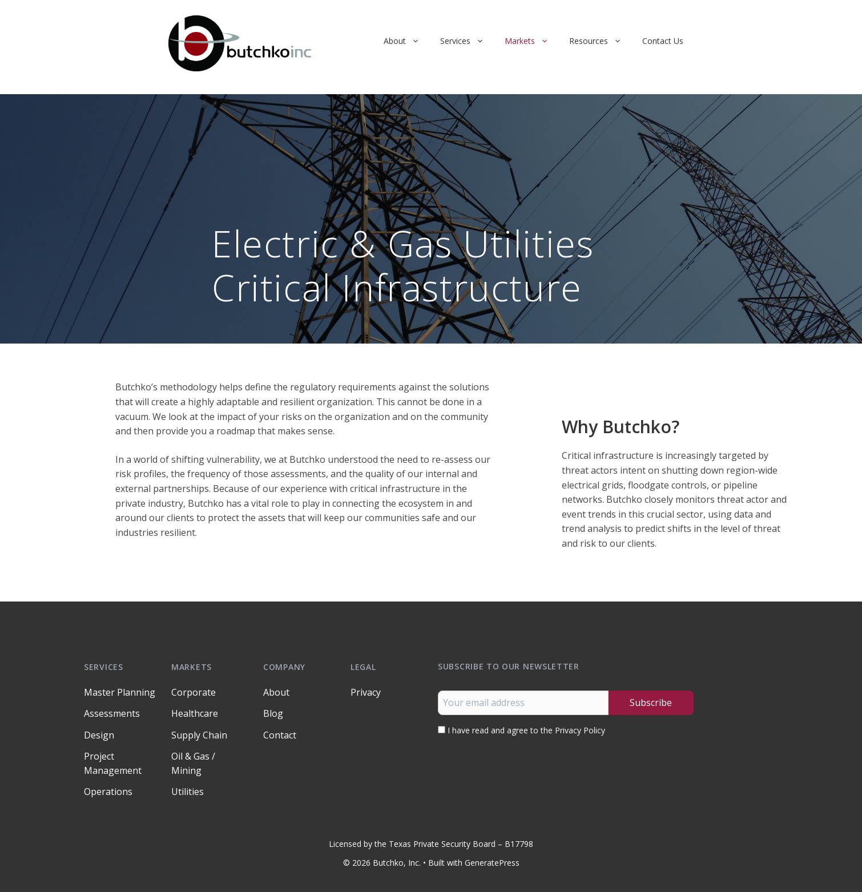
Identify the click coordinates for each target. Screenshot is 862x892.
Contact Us (662, 40)
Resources (600, 41)
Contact (279, 735)
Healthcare (194, 713)
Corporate (193, 692)
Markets (532, 41)
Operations (108, 791)
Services (467, 41)
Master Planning (119, 692)
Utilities (187, 791)
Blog (273, 713)
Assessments (112, 713)
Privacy (366, 692)
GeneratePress (492, 862)
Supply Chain (199, 735)
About (407, 41)
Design (99, 735)
